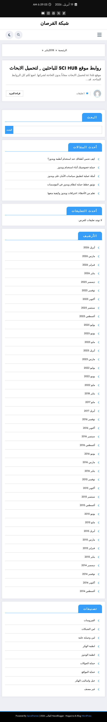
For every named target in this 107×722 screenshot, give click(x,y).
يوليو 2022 (89, 367)
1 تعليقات (80, 93)
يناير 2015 (90, 557)
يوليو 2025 (89, 325)
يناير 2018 (90, 393)
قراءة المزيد (14, 93)
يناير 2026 (89, 273)
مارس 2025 (88, 359)
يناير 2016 (90, 471)
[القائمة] (99, 34)
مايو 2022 (90, 385)
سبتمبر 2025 (88, 307)
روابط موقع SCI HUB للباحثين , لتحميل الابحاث (55, 68)
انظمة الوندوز (88, 655)
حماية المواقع (88, 672)
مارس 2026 (88, 256)
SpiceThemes (32, 715)
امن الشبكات (88, 629)
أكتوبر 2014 (89, 582)
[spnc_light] (9, 35)
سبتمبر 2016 (88, 436)
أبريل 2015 (89, 531)
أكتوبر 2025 (89, 299)
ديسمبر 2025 (88, 282)
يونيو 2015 (89, 514)
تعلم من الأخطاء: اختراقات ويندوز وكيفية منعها (71, 193)
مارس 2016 (89, 462)
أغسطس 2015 (87, 505)
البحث (92, 117)
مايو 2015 (90, 522)
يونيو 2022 (89, 376)
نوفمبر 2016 (88, 419)
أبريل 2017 (89, 410)
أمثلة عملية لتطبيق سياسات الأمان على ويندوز (71, 176)
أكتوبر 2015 (89, 488)
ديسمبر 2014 (88, 565)
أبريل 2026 (89, 247)
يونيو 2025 (89, 333)
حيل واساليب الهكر (85, 680)
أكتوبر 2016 (89, 428)
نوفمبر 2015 (88, 479)
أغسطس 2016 (87, 445)
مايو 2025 (90, 342)
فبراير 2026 (88, 264)
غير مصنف (89, 689)
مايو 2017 (90, 402)
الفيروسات (89, 620)
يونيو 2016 (89, 453)
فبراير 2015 (89, 548)
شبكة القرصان (54, 23)
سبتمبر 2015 (88, 496)
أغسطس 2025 (87, 316)
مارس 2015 (89, 539)
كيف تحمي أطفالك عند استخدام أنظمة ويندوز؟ (71, 159)
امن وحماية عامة (86, 637)
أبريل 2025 (89, 350)
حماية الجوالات (87, 663)
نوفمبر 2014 (88, 574)
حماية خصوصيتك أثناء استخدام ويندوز (76, 167)
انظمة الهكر (89, 646)
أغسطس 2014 (87, 591)
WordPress (86, 715)
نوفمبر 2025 (88, 290)
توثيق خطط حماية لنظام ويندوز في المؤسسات (71, 184)
